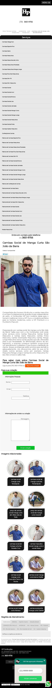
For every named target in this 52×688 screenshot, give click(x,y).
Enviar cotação (25, 448)
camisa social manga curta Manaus (16, 609)
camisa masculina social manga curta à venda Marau (36, 546)
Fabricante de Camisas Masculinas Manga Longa (16, 197)
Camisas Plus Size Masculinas (10, 74)
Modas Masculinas (7, 229)
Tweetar (5, 254)
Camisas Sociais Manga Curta (10, 110)
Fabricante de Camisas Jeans (10, 188)
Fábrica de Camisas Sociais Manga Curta (13, 170)
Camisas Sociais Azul (8, 92)
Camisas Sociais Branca (9, 97)
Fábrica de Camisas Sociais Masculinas (13, 179)
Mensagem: (20, 429)
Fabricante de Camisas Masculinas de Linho (14, 193)
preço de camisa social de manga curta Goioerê (36, 513)
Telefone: (20, 397)
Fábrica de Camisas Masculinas (11, 142)
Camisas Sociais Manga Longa (11, 115)
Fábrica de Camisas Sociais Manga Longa (14, 174)
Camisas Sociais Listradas (9, 106)
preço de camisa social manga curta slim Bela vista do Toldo (15, 514)
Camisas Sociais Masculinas (10, 119)
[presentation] (18, 406)
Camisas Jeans (6, 51)
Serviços (26, 37)
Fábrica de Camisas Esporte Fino (11, 138)
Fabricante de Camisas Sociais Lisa (12, 216)
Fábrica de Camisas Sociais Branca (12, 161)
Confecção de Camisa (8, 133)
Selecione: (6, 622)
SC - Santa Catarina (40, 629)
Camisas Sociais (6, 87)
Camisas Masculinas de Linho (10, 60)
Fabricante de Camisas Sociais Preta (12, 220)
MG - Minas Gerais (32, 625)
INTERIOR (22, 625)
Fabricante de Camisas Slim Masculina (13, 202)
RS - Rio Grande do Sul (24, 629)
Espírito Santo (23, 622)
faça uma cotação (33, 366)
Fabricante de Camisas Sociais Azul (12, 211)
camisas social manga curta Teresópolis (16, 482)
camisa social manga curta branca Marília (36, 576)
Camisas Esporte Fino (8, 46)
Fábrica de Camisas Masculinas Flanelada (14, 147)
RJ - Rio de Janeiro (9, 629)
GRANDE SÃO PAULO (10, 625)
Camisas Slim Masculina (9, 83)
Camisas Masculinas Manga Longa (12, 69)
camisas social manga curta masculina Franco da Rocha (16, 578)
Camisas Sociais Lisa (8, 101)
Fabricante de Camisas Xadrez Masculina (14, 225)
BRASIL (14, 622)
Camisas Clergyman (8, 42)
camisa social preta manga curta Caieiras (36, 609)
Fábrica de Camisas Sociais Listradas (12, 165)
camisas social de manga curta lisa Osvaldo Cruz (16, 546)
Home (11, 662)
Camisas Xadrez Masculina (10, 129)
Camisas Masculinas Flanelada (11, 64)
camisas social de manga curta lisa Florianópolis (36, 482)
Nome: (18, 382)
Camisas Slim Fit (7, 78)
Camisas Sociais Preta (8, 124)
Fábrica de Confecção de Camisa (11, 183)
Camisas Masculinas (8, 55)
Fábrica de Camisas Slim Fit (10, 156)
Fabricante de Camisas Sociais (10, 206)
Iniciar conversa (30, 678)
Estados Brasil (34, 622)
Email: (18, 389)
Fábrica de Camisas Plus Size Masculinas (13, 151)
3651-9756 (28, 22)
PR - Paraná (44, 625)
